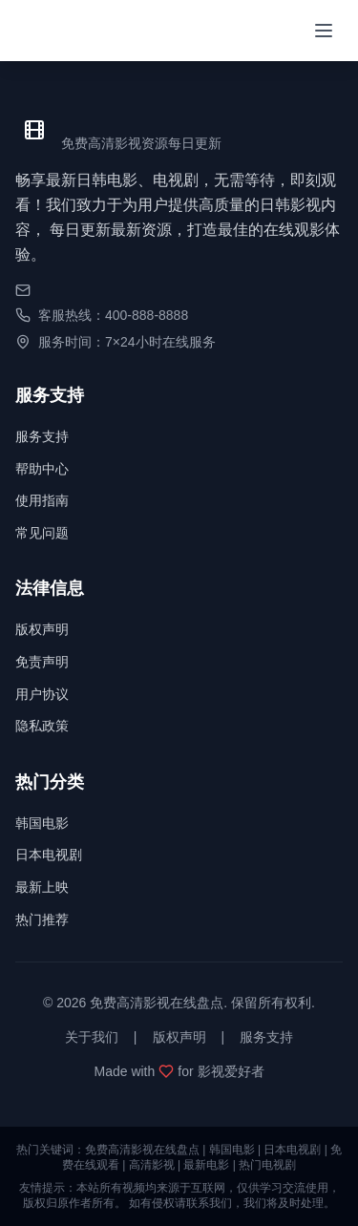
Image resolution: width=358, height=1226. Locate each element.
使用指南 (42, 500)
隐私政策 (42, 725)
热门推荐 (42, 919)
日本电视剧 (48, 854)
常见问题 (42, 532)
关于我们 (91, 1037)
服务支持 (42, 436)
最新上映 (42, 887)
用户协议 (42, 694)
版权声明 (42, 629)
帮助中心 (42, 468)
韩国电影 (42, 823)
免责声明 (42, 661)
